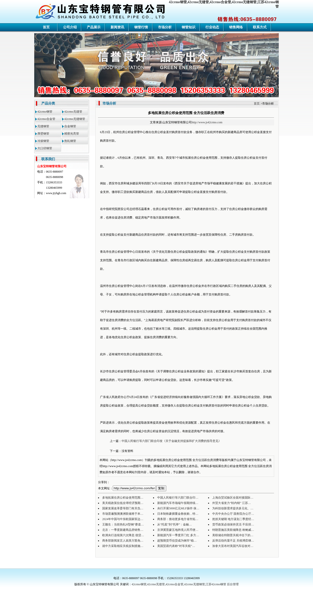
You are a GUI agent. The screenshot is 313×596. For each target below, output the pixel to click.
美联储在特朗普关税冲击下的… (232, 535)
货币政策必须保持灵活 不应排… (233, 524)
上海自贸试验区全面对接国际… (232, 497)
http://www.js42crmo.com (207, 122)
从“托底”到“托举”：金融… (174, 524)
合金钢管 (70, 126)
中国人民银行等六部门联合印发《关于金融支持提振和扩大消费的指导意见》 (171, 441)
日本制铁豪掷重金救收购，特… (177, 513)
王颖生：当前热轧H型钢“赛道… (123, 524)
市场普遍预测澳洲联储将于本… (122, 513)
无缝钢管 (43, 126)
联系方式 (260, 27)
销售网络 (236, 27)
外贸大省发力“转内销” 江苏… (231, 503)
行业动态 (212, 27)
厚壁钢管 (43, 133)
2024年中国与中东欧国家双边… (122, 519)
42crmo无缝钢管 (244, 2)
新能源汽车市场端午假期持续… (177, 503)
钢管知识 (188, 27)
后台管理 (233, 584)
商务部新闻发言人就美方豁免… (122, 540)
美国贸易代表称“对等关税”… (176, 546)
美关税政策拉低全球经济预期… (122, 503)
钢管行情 (141, 27)
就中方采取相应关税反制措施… (122, 546)
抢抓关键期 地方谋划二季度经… (233, 519)
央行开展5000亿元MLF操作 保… (178, 508)
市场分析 (165, 27)
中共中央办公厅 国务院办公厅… (233, 513)
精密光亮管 (71, 133)
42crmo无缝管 (198, 2)
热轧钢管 (70, 141)
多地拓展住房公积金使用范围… (122, 497)
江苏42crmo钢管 (216, 584)
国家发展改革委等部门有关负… (122, 508)
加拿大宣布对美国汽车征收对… (232, 546)
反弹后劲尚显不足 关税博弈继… (233, 540)
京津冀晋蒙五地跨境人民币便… (177, 530)
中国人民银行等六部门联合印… (177, 497)
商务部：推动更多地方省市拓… (177, 519)
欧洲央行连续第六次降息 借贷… (123, 535)
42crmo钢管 (178, 2)
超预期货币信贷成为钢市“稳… (177, 540)
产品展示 (94, 27)
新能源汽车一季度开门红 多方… (178, 535)
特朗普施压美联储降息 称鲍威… (233, 530)
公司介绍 (70, 27)
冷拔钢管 (43, 141)
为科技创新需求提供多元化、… (232, 508)
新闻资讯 (117, 27)
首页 (46, 27)
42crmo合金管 (220, 2)
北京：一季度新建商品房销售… (122, 530)
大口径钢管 (44, 148)
